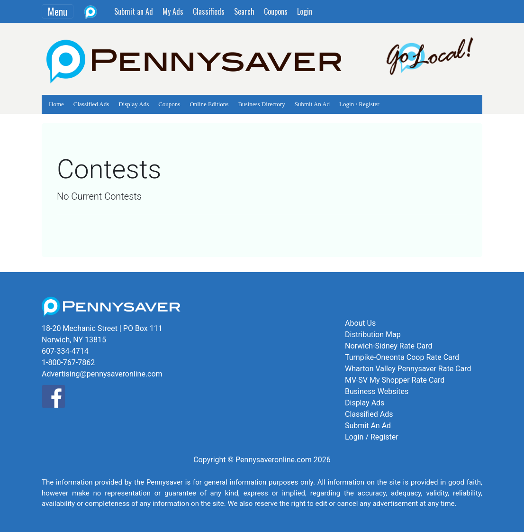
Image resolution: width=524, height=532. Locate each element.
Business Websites (376, 391)
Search (244, 11)
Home (56, 104)
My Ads (173, 11)
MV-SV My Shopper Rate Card (394, 380)
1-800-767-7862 (68, 362)
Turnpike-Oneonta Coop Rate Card (402, 357)
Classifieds (209, 11)
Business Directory (261, 104)
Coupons (276, 11)
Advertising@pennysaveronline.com (102, 373)
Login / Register (359, 104)
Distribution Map (373, 334)
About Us (360, 323)
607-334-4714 (65, 351)
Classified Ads (91, 104)
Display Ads (133, 104)
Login (304, 11)
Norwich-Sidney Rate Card (388, 345)
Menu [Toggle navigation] (57, 11)
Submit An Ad (312, 104)
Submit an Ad (133, 11)
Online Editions (209, 104)
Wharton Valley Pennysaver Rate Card (408, 368)
